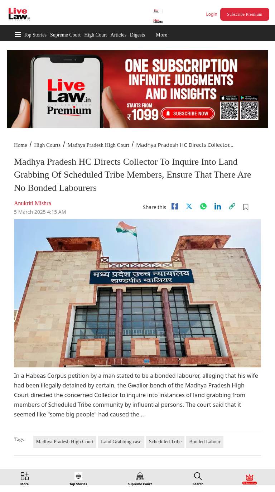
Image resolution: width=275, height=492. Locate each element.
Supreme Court (65, 35)
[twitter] (189, 206)
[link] (232, 206)
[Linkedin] (217, 206)
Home (20, 145)
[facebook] (175, 206)
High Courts (47, 145)
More (161, 35)
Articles (118, 35)
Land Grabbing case (121, 441)
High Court (95, 35)
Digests (137, 35)
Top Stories (35, 35)
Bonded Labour (204, 441)
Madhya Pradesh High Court (98, 145)
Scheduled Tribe (165, 441)
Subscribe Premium (244, 14)
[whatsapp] (203, 206)
